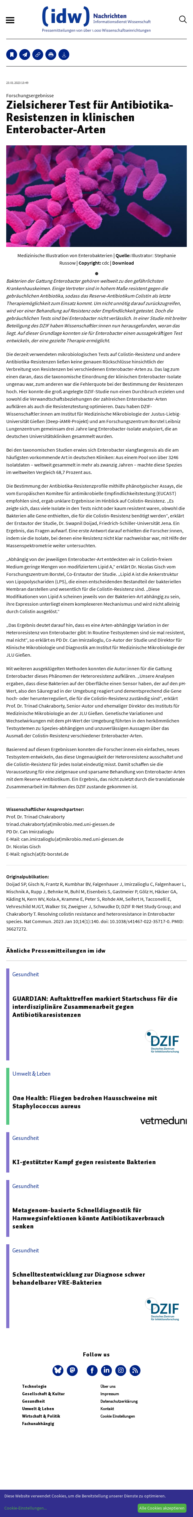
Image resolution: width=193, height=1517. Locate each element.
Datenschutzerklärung (119, 1401)
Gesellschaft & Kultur (43, 1394)
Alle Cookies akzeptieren (162, 1508)
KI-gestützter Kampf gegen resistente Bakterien (84, 1162)
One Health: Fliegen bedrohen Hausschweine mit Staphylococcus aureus (84, 1102)
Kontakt (107, 1408)
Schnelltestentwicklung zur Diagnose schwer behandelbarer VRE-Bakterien (78, 1278)
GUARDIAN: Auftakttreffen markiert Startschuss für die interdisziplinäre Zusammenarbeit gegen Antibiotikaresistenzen (94, 1006)
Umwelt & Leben (38, 1409)
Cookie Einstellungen (117, 1416)
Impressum (109, 1393)
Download (123, 263)
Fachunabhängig (38, 1424)
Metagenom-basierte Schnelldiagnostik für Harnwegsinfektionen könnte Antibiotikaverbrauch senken (88, 1218)
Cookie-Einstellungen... (25, 1508)
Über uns (107, 1386)
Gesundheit (33, 1401)
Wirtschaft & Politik (41, 1416)
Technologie (34, 1386)
